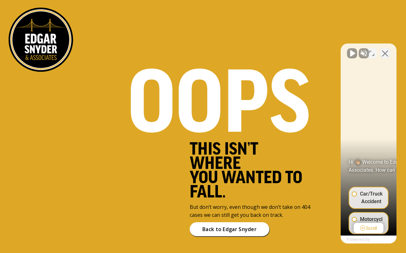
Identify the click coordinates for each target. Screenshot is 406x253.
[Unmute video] (294, 50)
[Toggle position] (372, 50)
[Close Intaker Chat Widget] (385, 50)
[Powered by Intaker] (352, 240)
